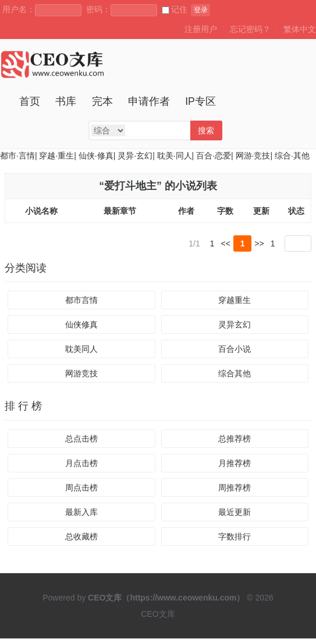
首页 (29, 101)
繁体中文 (299, 29)
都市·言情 (17, 155)
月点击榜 (81, 463)
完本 (102, 101)
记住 (174, 9)
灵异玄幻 (234, 325)
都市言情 (81, 300)
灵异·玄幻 (135, 155)
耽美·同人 (174, 155)
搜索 (206, 130)
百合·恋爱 (213, 155)
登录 (201, 10)
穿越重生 (234, 300)
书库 (65, 101)
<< (225, 243)
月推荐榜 (234, 463)
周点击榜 (81, 488)
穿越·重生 (56, 155)
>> (259, 243)
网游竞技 (81, 374)
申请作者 (149, 101)
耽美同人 (81, 349)
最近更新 (234, 512)
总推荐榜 (234, 439)
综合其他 (234, 374)
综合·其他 (292, 155)
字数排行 (234, 537)
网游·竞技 (253, 155)
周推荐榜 (234, 488)
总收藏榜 (81, 537)
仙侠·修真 (96, 155)
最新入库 (81, 512)
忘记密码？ (250, 29)
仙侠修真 (81, 325)
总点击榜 (81, 439)
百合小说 (234, 349)
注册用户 (200, 29)
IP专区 (200, 101)
